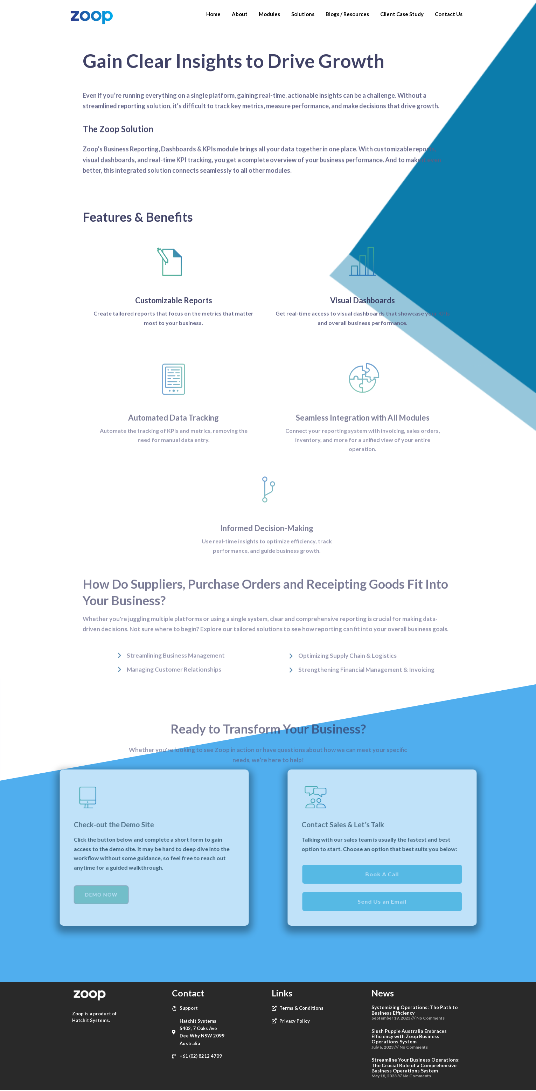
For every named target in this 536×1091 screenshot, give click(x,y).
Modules (269, 14)
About (240, 14)
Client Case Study (402, 14)
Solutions (302, 14)
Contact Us (448, 14)
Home (213, 14)
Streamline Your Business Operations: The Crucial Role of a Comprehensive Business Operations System (415, 1065)
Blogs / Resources (347, 14)
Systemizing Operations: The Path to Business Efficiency (414, 1009)
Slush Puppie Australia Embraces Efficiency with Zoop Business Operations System (409, 1036)
